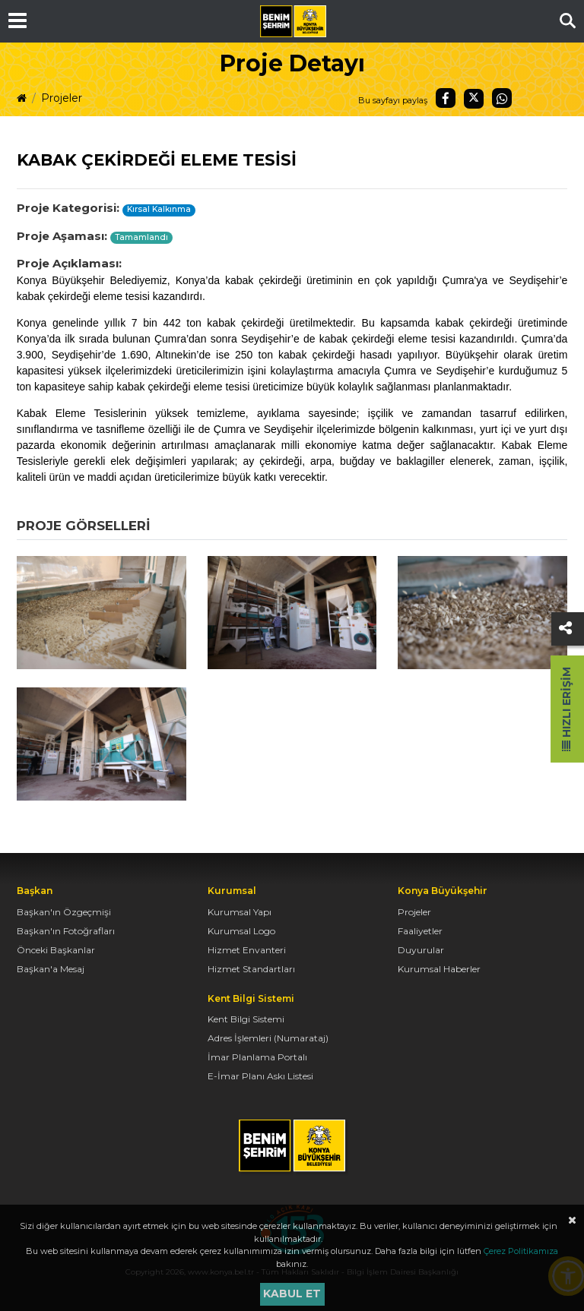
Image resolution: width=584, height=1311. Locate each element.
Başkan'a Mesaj (50, 969)
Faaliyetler (420, 931)
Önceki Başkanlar (56, 950)
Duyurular (421, 950)
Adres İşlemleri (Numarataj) (268, 1038)
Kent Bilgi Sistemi (246, 1019)
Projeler (61, 98)
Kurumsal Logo (241, 931)
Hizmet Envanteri (247, 950)
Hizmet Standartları (251, 969)
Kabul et (292, 1293)
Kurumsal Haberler (439, 969)
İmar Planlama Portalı (257, 1057)
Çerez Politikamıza (521, 1251)
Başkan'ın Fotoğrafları (66, 931)
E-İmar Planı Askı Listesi (260, 1076)
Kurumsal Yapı (239, 912)
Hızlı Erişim (566, 709)
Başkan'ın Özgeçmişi (64, 912)
